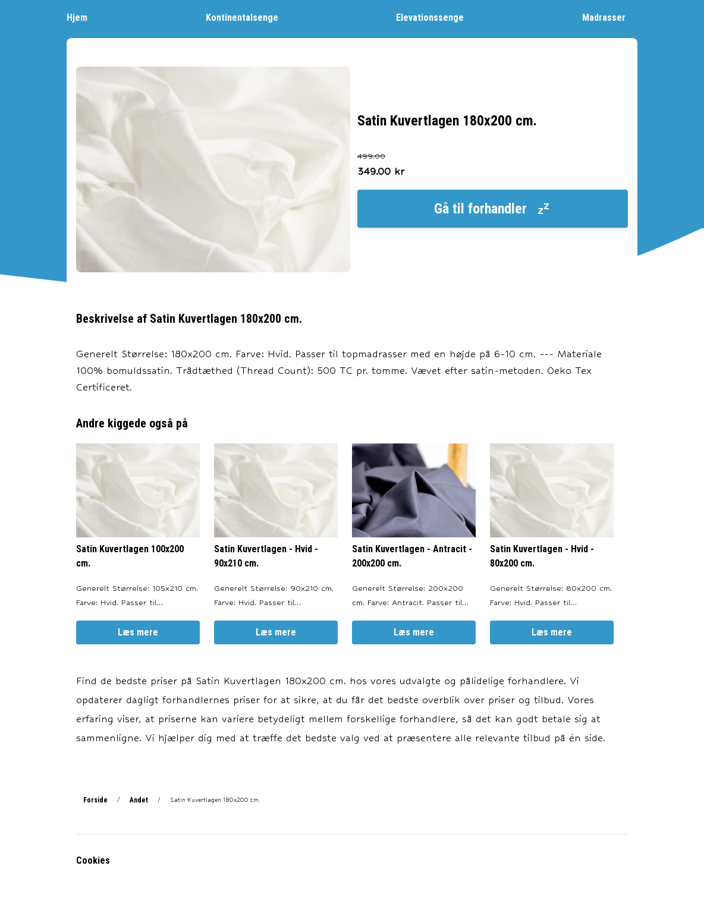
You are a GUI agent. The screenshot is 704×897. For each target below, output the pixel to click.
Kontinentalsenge (248, 17)
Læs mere (138, 632)
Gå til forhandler (492, 208)
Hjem (83, 17)
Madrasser (609, 17)
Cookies (93, 860)
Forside (95, 800)
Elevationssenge (436, 17)
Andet (139, 800)
